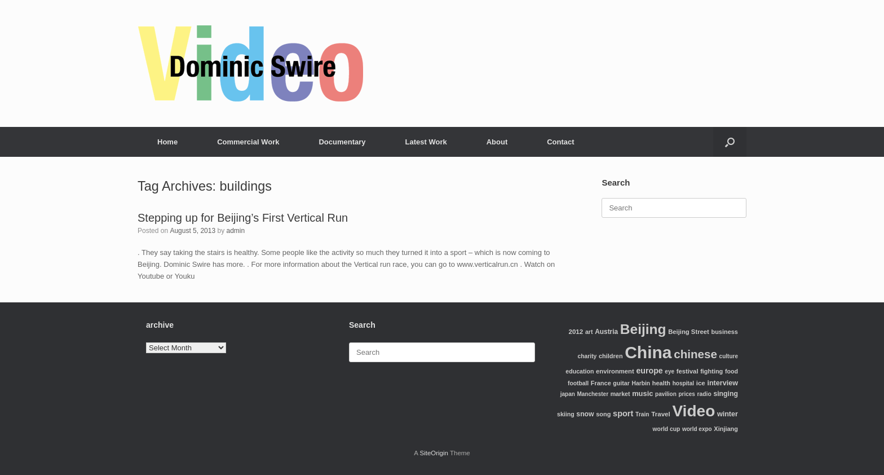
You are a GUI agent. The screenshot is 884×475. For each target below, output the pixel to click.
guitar (621, 383)
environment (615, 371)
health (661, 383)
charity (587, 356)
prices (686, 394)
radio (704, 394)
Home (167, 142)
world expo (697, 429)
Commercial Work (248, 142)
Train (642, 414)
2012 (575, 331)
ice (700, 382)
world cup (666, 429)
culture (728, 356)
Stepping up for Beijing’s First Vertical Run (243, 218)
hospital (683, 383)
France (601, 383)
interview (722, 383)
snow (585, 414)
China (648, 352)
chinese (695, 354)
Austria (606, 332)
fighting (711, 371)
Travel (660, 413)
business (724, 331)
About (497, 142)
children (611, 356)
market (620, 393)
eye (669, 371)
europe (649, 370)
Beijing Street (688, 331)
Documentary (342, 142)
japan (567, 394)
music (642, 393)
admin (235, 231)
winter (727, 414)
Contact (560, 142)
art (589, 331)
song (603, 414)
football (578, 383)
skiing (565, 414)
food (731, 371)
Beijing (643, 329)
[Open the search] (729, 142)
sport (623, 413)
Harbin (641, 383)
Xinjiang (726, 428)
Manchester (592, 394)
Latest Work (426, 142)
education (579, 371)
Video (693, 411)
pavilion (666, 394)
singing (725, 394)
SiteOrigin (433, 453)
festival (688, 371)
